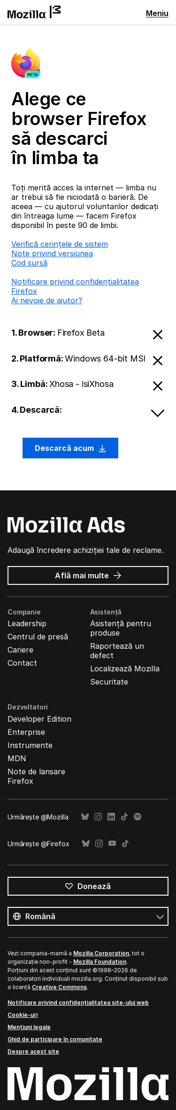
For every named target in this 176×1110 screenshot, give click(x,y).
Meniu (157, 13)
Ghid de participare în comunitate (55, 1039)
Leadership (27, 623)
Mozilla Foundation (99, 961)
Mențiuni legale (29, 1027)
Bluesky (85, 817)
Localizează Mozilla (125, 668)
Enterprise (26, 732)
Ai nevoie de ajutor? (46, 300)
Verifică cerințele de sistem (59, 244)
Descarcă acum (70, 448)
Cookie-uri (23, 1014)
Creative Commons (59, 987)
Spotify (137, 817)
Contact (22, 663)
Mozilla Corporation (101, 953)
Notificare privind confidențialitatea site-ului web (78, 1002)
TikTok (124, 817)
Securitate (109, 681)
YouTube (112, 844)
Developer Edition (39, 719)
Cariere (20, 649)
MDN (17, 758)
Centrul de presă (38, 636)
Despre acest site (33, 1051)
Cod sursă (29, 263)
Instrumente (30, 745)
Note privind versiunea (52, 253)
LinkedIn (111, 817)
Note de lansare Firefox (36, 776)
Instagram (98, 817)
